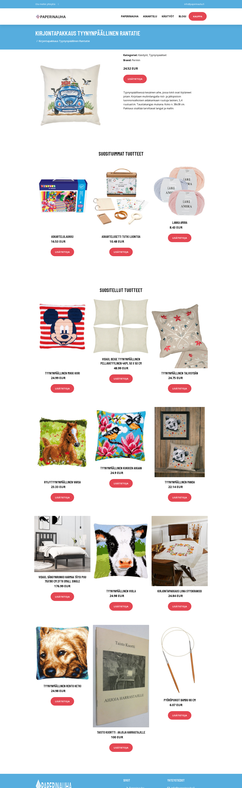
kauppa (197, 16)
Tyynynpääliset (158, 55)
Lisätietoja (135, 78)
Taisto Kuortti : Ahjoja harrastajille (121, 732)
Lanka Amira (179, 222)
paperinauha (129, 16)
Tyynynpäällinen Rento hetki (62, 686)
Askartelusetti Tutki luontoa (121, 236)
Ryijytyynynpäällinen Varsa (62, 482)
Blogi (182, 16)
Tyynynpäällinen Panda (180, 482)
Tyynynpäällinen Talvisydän (179, 373)
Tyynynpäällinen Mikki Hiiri (62, 373)
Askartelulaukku (62, 236)
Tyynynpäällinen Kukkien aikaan (121, 468)
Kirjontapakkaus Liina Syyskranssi (179, 591)
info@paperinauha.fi (194, 4)
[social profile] (58, 4)
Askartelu (150, 16)
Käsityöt (168, 16)
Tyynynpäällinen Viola (121, 591)
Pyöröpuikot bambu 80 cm (180, 700)
